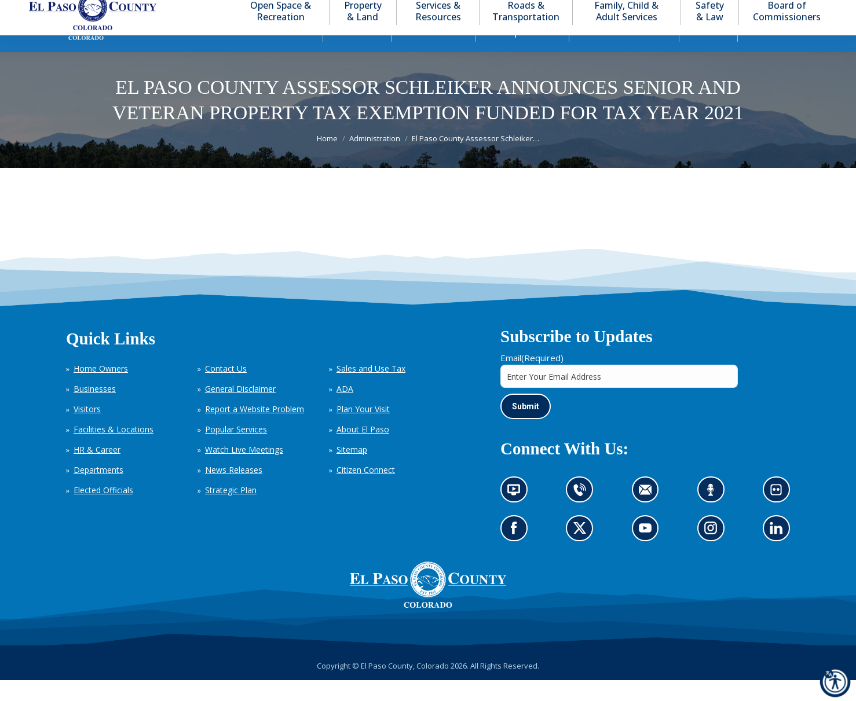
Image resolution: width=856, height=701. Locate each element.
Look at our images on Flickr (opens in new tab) (780, 514)
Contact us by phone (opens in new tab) (583, 514)
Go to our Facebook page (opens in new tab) (517, 553)
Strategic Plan (231, 510)
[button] (782, 10)
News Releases (233, 490)
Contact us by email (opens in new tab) (649, 514)
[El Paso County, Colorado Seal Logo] (428, 626)
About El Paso (362, 450)
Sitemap (351, 470)
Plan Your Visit (363, 429)
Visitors (87, 429)
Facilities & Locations (113, 450)
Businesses (95, 409)
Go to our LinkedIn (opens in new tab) (779, 553)
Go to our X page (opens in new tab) (583, 553)
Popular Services (236, 450)
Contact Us (226, 389)
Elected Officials (103, 510)
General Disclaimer (240, 409)
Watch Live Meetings (244, 470)
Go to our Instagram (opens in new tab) (714, 553)
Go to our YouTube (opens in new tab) (648, 553)
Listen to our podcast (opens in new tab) (714, 514)
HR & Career (97, 470)
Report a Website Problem (254, 429)
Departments (98, 490)
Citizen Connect (365, 490)
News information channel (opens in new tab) (517, 514)
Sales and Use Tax (370, 389)
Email (532, 378)
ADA (344, 409)
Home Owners (101, 389)
